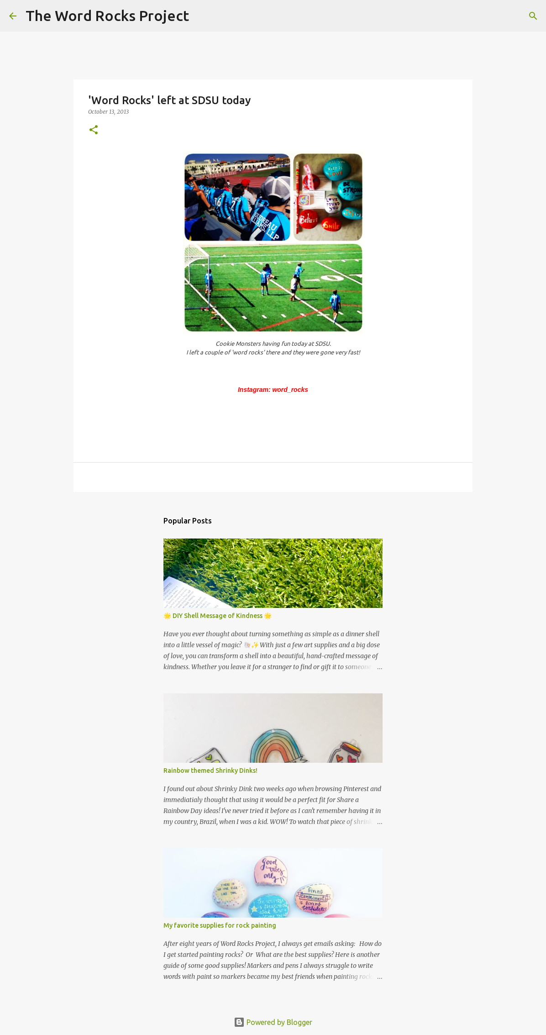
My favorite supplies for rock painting (219, 925)
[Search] (201, 16)
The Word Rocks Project (107, 15)
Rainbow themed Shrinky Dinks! (210, 770)
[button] (93, 130)
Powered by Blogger (273, 1022)
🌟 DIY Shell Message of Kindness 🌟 (217, 615)
